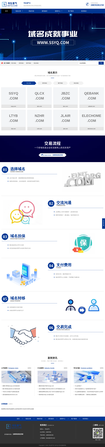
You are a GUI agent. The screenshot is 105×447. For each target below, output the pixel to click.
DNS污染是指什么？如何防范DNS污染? (85, 388)
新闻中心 (57, 11)
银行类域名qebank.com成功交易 (11, 388)
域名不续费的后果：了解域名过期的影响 (85, 394)
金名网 (16, 409)
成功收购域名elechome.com (10, 394)
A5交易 (24, 409)
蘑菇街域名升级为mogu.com (46, 386)
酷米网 (20, 409)
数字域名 (28, 63)
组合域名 (36, 63)
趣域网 (12, 409)
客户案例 (71, 11)
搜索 (101, 63)
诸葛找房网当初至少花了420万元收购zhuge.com (52, 391)
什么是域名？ (78, 386)
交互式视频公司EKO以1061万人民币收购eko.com (52, 388)
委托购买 (44, 11)
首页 (6, 11)
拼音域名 (21, 63)
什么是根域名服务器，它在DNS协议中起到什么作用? (89, 391)
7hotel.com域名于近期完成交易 (11, 391)
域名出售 (18, 11)
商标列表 (31, 11)
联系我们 (84, 11)
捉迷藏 (32, 409)
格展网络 (3, 409)
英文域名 (13, 63)
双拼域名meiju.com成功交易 (46, 394)
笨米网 (28, 409)
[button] (52, 58)
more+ (29, 368)
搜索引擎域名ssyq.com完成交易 (11, 386)
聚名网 (8, 409)
